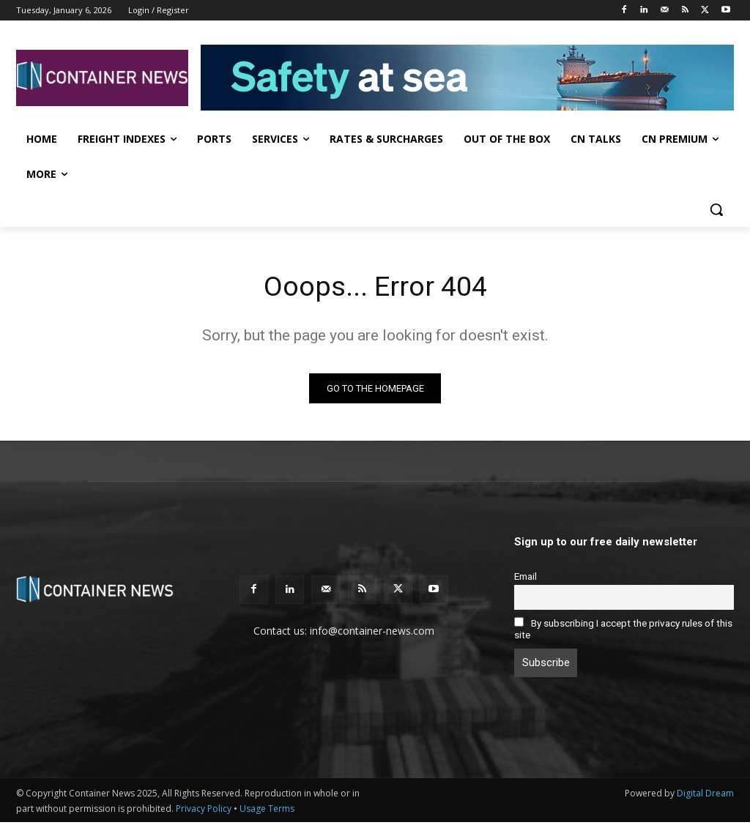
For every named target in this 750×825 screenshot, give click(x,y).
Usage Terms (267, 811)
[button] (716, 209)
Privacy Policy (203, 811)
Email (525, 578)
